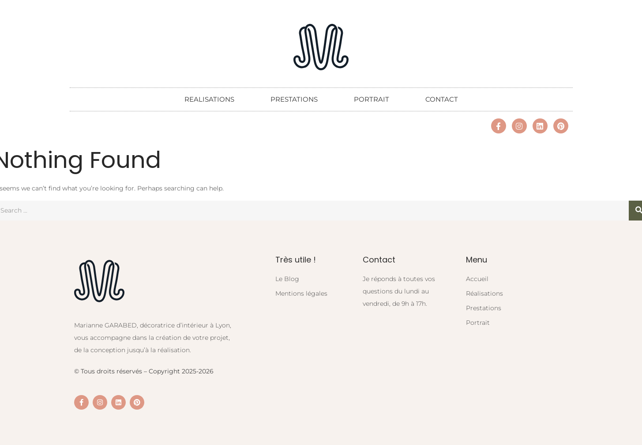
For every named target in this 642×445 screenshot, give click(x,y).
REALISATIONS (209, 99)
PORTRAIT (371, 99)
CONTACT (441, 99)
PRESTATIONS (294, 99)
